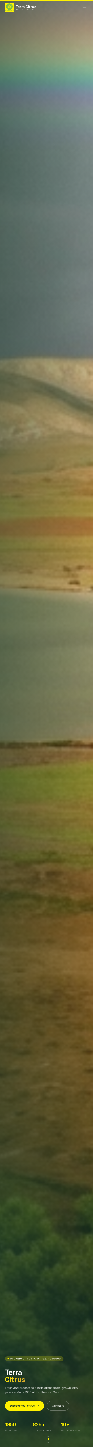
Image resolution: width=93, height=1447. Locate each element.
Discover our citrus (24, 1405)
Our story (58, 1405)
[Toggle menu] (84, 7)
